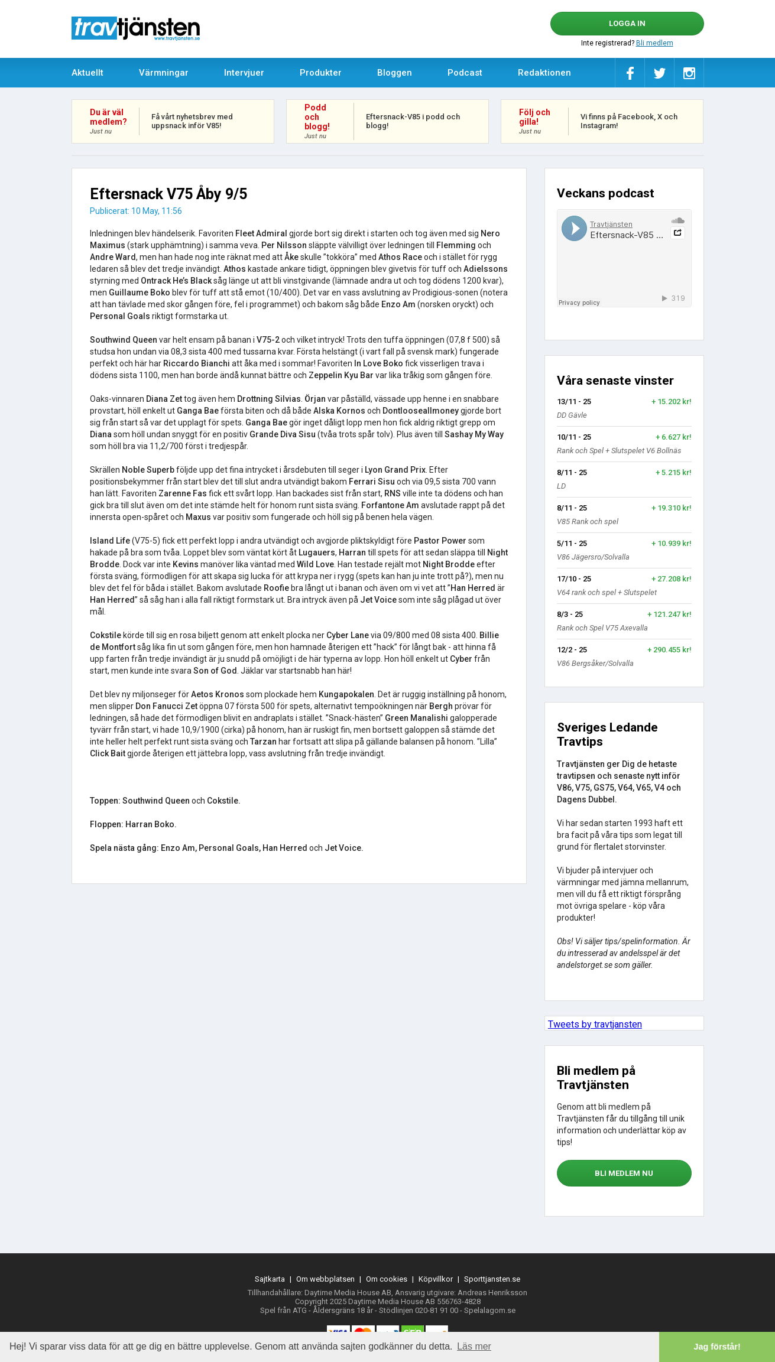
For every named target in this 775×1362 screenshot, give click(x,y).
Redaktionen (544, 72)
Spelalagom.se (489, 1310)
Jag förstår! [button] (717, 1346)
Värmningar (164, 72)
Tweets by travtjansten (595, 1024)
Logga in (627, 23)
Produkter (321, 72)
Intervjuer (244, 72)
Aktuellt (87, 72)
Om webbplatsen (325, 1279)
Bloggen (394, 72)
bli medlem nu (624, 1173)
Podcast (465, 72)
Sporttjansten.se (492, 1279)
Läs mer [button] (474, 1346)
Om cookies (386, 1279)
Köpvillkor (436, 1279)
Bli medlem (654, 43)
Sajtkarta (270, 1279)
